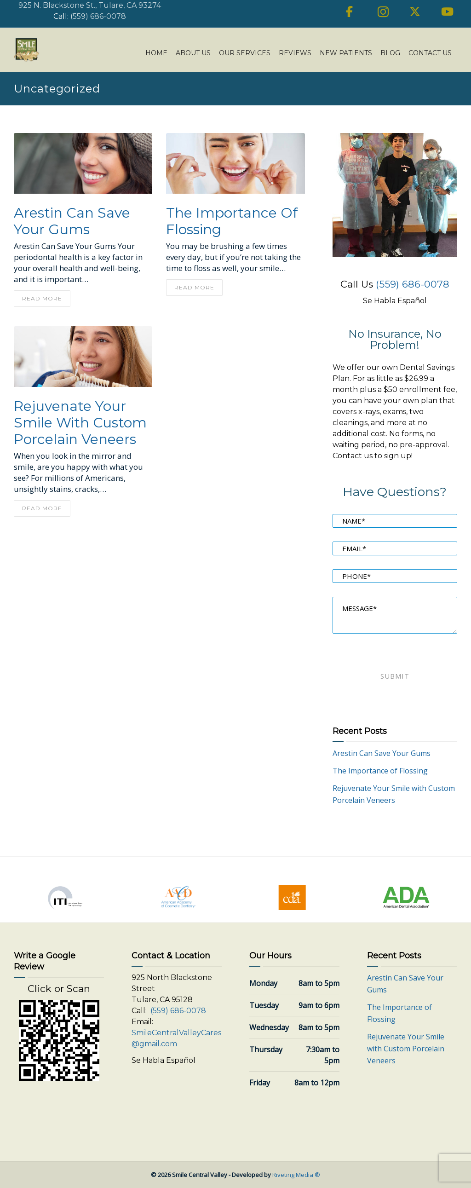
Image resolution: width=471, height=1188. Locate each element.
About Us (193, 53)
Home (156, 53)
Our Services (244, 53)
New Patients (346, 53)
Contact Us (430, 53)
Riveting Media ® (296, 1175)
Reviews (295, 53)
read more (42, 298)
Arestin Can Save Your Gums (72, 221)
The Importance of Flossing (232, 221)
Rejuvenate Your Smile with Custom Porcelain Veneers (80, 423)
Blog (390, 53)
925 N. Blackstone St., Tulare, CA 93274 (89, 5)
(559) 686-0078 (98, 16)
